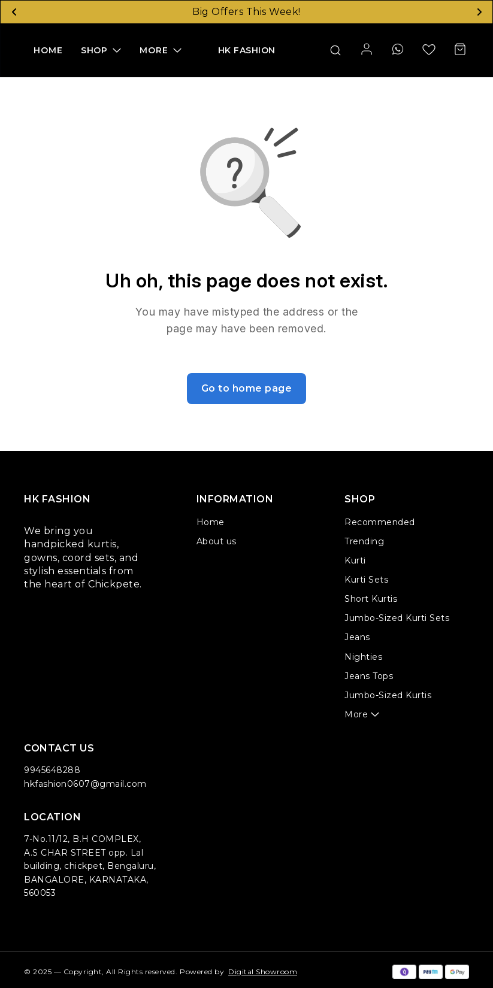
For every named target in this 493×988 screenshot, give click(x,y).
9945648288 (52, 770)
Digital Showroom (262, 971)
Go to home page (246, 388)
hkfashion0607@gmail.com (85, 783)
